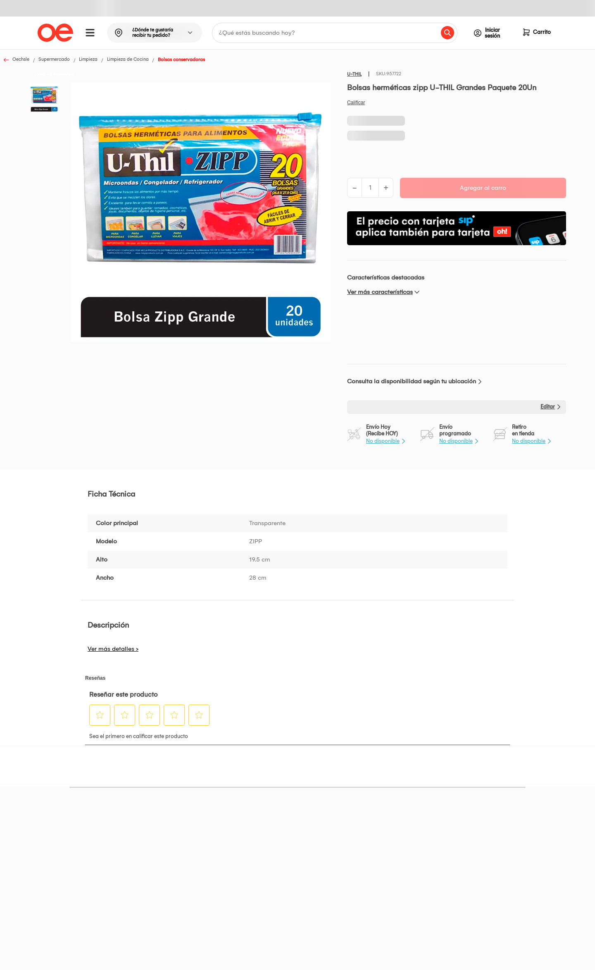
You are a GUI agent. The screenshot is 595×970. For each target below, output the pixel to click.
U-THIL (354, 74)
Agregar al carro (483, 187)
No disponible (383, 441)
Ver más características (380, 292)
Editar (547, 407)
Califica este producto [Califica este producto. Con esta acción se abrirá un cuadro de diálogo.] (356, 103)
